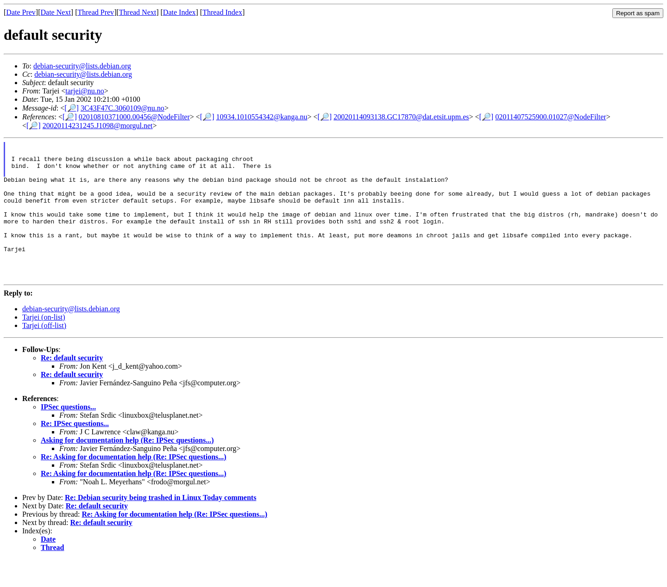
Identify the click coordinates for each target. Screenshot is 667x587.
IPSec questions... (68, 435)
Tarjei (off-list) (44, 353)
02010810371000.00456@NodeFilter (134, 117)
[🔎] (71, 108)
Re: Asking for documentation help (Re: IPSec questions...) (134, 484)
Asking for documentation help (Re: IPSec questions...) (127, 468)
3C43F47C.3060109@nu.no (122, 108)
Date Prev (21, 12)
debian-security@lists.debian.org (82, 66)
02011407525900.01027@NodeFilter (550, 117)
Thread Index (222, 12)
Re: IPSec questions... (75, 451)
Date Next (56, 12)
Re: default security (72, 385)
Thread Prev (95, 12)
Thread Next (137, 12)
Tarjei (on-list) (43, 345)
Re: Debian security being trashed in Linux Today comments (160, 525)
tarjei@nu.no (84, 91)
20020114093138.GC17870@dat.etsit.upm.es (401, 117)
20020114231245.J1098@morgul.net (98, 126)
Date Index (179, 12)
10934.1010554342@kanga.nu (261, 117)
